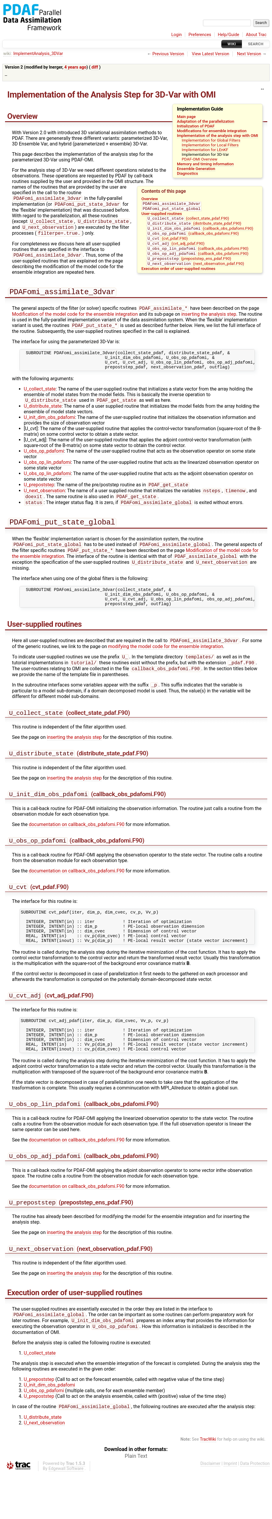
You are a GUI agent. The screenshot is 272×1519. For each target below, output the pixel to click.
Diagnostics (187, 173)
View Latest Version (210, 53)
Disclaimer (211, 1509)
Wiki (231, 44)
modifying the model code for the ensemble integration (165, 666)
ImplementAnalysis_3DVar (38, 53)
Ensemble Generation (196, 168)
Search (255, 44)
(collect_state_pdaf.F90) (187, 220)
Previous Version (168, 53)
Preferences (199, 34)
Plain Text (136, 1502)
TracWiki (208, 1484)
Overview (149, 198)
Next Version (249, 53)
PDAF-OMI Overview (199, 159)
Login (176, 34)
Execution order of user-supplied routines (178, 275)
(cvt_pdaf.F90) (167, 242)
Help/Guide (228, 34)
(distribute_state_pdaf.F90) (193, 225)
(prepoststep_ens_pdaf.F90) (188, 265)
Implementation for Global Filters (211, 140)
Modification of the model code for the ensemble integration (75, 319)
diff (95, 67)
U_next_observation (44, 501)
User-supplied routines (161, 214)
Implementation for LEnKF (205, 149)
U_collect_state (40, 398)
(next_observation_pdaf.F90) (195, 270)
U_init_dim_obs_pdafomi (49, 427)
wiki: (7, 53)
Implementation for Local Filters (210, 144)
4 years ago (75, 67)
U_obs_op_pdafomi (44, 461)
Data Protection (255, 1509)
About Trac (256, 34)
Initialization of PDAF (196, 126)
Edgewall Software (66, 1514)
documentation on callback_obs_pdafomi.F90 (76, 849)
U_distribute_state (43, 416)
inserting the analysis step (208, 319)
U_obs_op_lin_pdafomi (47, 472)
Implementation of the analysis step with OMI (217, 135)
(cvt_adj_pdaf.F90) (175, 248)
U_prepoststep (39, 495)
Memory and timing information (205, 163)
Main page (186, 116)
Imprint (230, 1509)
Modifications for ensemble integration (212, 130)
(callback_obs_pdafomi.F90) (199, 231)
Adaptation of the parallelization (205, 121)
